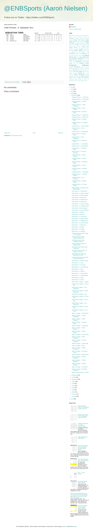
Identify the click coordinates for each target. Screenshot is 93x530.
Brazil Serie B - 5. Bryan (77, 269)
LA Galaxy (81, 52)
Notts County (86, 58)
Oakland (76, 60)
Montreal (71, 57)
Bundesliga (71, 38)
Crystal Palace (80, 43)
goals (88, 47)
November (74, 375)
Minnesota (80, 55)
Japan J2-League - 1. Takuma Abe (80, 343)
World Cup (76, 80)
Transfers (87, 76)
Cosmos (75, 43)
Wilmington (71, 80)
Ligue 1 (77, 53)
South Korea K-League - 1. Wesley (80, 281)
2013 (72, 91)
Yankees (85, 80)
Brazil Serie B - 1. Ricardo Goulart (80, 260)
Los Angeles (83, 53)
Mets (70, 55)
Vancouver (86, 77)
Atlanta (83, 35)
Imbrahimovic (86, 49)
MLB (84, 55)
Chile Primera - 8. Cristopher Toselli (80, 206)
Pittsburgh (84, 61)
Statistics (71, 74)
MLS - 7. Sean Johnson (81, 473)
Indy (70, 50)
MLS (87, 55)
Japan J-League (78, 50)
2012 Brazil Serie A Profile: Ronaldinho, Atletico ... (78, 241)
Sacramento (86, 68)
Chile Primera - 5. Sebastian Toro (80, 199)
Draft (88, 44)
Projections (71, 67)
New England (83, 57)
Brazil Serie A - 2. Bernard (78, 214)
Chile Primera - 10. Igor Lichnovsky (80, 210)
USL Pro (80, 77)
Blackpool (71, 36)
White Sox (86, 79)
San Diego (85, 70)
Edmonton (71, 46)
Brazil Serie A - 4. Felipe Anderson (80, 218)
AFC (70, 35)
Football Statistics (73, 47)
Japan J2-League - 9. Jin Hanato (79, 367)
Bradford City (86, 36)
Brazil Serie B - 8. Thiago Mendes (80, 275)
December (74, 95)
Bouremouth (79, 36)
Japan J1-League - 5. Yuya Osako (80, 325)
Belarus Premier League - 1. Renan (80, 372)
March (73, 392)
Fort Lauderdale (82, 47)
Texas (79, 76)
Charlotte (71, 40)
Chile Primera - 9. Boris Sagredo (79, 208)
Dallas (87, 43)
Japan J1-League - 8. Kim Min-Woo (80, 334)
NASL (75, 57)
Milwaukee (76, 55)
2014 (72, 89)
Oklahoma (81, 60)
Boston (75, 36)
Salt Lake (75, 70)
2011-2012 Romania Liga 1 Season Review (83, 460)
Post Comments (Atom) (16, 135)
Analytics (73, 35)
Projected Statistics (79, 65)
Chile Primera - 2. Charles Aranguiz (80, 193)
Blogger (75, 526)
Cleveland (82, 41)
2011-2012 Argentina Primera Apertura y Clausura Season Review (83, 447)
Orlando (70, 61)
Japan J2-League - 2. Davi (78, 345)
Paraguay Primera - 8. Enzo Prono (80, 117)
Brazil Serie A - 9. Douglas (78, 229)
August (74, 381)
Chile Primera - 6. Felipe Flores (79, 201)
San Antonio (80, 70)
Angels (77, 35)
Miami (72, 55)
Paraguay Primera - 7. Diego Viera (80, 115)
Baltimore (87, 35)
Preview (87, 63)
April (73, 390)
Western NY (81, 79)
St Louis (87, 73)
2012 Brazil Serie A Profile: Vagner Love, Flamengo (80, 234)
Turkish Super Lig (73, 77)
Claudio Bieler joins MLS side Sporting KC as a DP (79, 254)
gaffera (64, 526)
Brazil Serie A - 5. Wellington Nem (80, 220)
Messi (88, 53)
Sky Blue (75, 73)
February (74, 394)
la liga (87, 52)
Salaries (70, 70)
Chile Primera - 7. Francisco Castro (80, 204)
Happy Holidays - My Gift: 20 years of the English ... (80, 188)
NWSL (70, 60)
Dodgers (84, 44)
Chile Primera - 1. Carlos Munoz (79, 191)
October (74, 377)
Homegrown (76, 49)
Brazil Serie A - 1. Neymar (78, 212)
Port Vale (76, 63)
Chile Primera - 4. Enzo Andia (79, 197)
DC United (75, 44)
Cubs (85, 43)
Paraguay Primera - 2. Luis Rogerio (80, 99)
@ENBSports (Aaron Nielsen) (45, 8)
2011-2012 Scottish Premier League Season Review (82, 507)
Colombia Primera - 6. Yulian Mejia (80, 172)
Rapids (70, 68)
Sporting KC (81, 73)
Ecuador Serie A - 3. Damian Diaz (80, 131)
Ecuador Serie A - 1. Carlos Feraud (80, 126)
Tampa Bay (76, 76)
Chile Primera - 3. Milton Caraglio (80, 195)
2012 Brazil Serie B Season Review (82, 482)
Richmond (77, 68)
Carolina (81, 38)
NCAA (78, 57)
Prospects (77, 67)
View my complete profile (75, 29)
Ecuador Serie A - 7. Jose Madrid (80, 144)
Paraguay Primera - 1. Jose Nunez (80, 97)
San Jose (75, 71)
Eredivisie (78, 46)
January (74, 396)
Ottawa (74, 61)
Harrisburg (71, 49)
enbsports (73, 26)
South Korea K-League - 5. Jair (79, 294)
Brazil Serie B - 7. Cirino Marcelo (79, 273)
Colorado (87, 41)
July (73, 383)
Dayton (70, 44)
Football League (85, 46)
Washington (71, 79)
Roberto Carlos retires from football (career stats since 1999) (83, 416)
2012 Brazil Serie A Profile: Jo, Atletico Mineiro (79, 244)
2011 (72, 399)
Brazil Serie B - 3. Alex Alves (78, 265)
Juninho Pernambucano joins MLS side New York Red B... (80, 258)
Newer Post (7, 133)
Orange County (86, 60)
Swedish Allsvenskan (79, 74)
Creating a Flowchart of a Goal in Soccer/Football (83, 425)
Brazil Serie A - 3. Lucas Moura (79, 216)
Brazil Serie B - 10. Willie (78, 279)
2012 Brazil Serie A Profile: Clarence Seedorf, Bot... (78, 237)
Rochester (82, 68)
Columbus (71, 43)
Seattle (80, 71)
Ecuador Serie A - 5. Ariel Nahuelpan (78, 137)
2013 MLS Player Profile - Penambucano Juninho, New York (83, 407)
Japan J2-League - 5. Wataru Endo (80, 354)
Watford (75, 79)
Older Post (60, 133)
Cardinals (77, 38)
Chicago (75, 40)
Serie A (84, 71)
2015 (72, 87)
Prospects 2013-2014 (85, 67)
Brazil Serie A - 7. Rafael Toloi (79, 225)
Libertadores (72, 53)
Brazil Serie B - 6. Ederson (78, 271)
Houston (81, 49)
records (73, 68)
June (73, 385)
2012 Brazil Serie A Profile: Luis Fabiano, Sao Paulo (79, 251)
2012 (72, 93)
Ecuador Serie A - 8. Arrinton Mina (80, 146)
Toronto (83, 76)
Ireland (72, 50)
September (75, 379)
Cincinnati (78, 41)
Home (34, 133)
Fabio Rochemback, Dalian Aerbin (82, 437)
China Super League (83, 40)
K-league (84, 50)
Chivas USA (72, 41)
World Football (81, 80)
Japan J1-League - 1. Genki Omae (80, 313)
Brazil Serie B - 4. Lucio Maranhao (80, 267)
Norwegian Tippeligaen (77, 58)
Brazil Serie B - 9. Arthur (77, 277)
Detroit (80, 44)
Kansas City (75, 52)
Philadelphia (78, 61)
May (73, 387)
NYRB (74, 60)
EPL (75, 46)
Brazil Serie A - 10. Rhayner (78, 231)
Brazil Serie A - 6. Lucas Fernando (80, 222)
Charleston (87, 38)
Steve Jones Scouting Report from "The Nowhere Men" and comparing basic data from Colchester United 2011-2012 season (79, 495)
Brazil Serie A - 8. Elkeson (78, 227)
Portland (82, 63)
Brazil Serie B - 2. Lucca (77, 262)
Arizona (80, 35)
